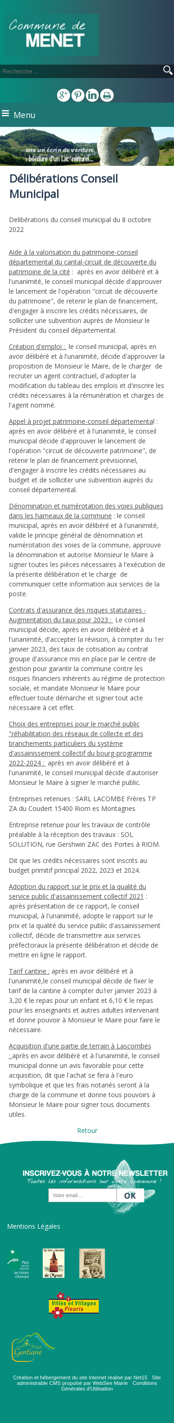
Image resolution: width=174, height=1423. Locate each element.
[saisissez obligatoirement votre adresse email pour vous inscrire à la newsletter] (82, 1196)
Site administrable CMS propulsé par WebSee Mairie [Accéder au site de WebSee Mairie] (89, 1380)
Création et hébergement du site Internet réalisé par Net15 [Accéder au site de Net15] (80, 1377)
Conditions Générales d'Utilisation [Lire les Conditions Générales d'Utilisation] (109, 1385)
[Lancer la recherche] (168, 71)
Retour (87, 1130)
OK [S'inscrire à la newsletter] (131, 1193)
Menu (24, 114)
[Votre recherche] (69, 71)
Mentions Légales (33, 1226)
